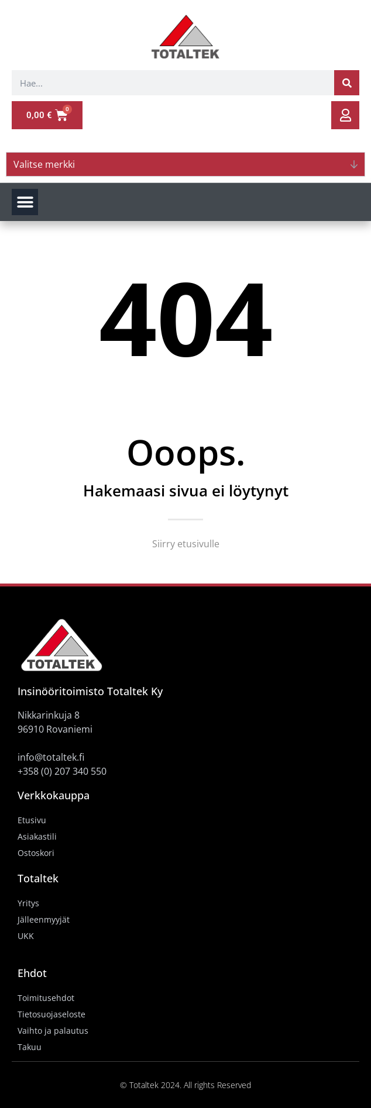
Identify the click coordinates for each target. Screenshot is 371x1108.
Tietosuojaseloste (51, 1014)
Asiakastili (37, 836)
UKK (26, 935)
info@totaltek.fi (51, 757)
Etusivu (32, 820)
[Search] (346, 82)
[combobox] (173, 82)
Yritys (28, 903)
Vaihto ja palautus (53, 1030)
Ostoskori (36, 852)
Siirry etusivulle (185, 543)
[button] (25, 202)
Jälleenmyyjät (44, 919)
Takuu (30, 1046)
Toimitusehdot (46, 997)
